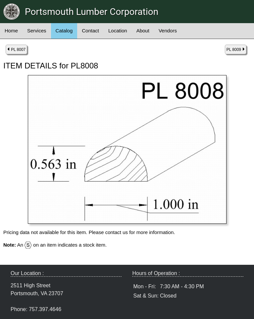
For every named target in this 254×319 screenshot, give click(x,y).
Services (36, 30)
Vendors (168, 30)
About (142, 30)
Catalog (64, 30)
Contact (90, 30)
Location (117, 30)
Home (11, 30)
